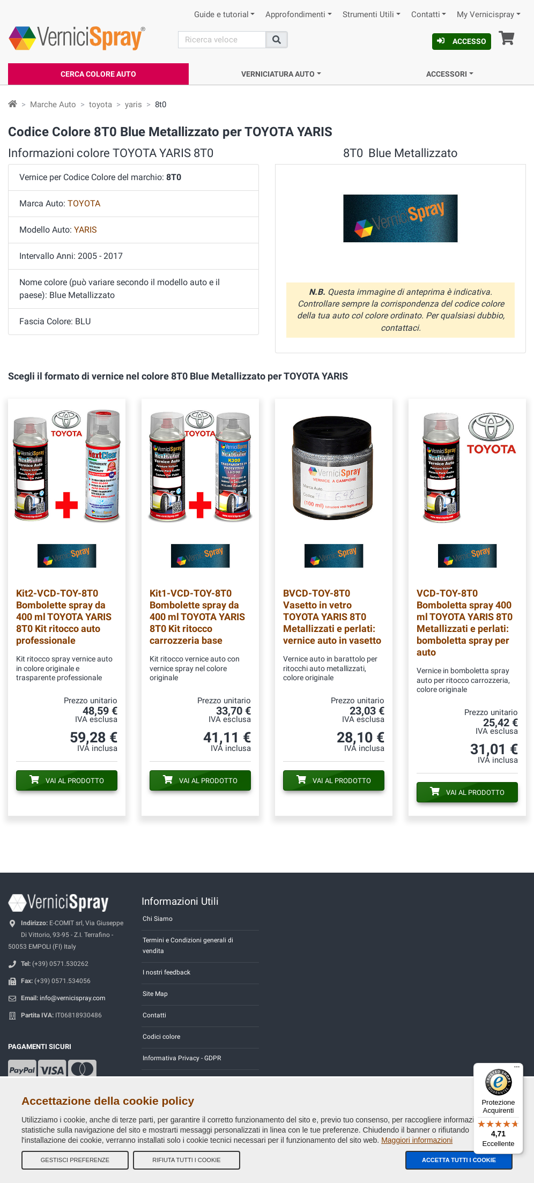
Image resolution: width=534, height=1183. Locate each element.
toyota (100, 104)
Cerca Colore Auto (98, 74)
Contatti (425, 14)
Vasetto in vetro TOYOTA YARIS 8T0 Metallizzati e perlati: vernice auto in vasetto (332, 616)
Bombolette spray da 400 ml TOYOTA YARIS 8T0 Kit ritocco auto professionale (64, 616)
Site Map (155, 994)
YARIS (85, 230)
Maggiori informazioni (417, 1140)
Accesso (461, 41)
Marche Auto (53, 104)
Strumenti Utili (368, 14)
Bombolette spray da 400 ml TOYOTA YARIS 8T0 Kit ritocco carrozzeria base (197, 616)
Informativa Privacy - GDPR (182, 1058)
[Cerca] (222, 39)
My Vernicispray (485, 14)
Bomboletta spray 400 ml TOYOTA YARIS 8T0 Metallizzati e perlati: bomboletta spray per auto (465, 622)
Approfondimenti (295, 14)
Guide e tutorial (221, 14)
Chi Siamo (158, 918)
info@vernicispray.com (73, 998)
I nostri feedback (166, 972)
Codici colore (161, 1036)
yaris (133, 104)
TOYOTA (84, 203)
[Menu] (516, 1069)
